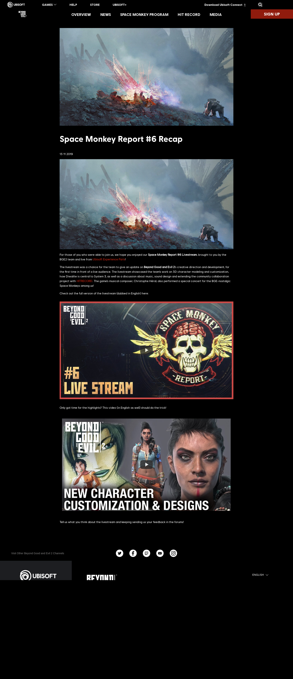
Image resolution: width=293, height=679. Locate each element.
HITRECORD (84, 281)
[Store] (38, 596)
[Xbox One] (153, 637)
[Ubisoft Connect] (38, 605)
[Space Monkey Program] (144, 14)
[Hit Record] (189, 14)
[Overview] (81, 14)
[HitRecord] (202, 627)
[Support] (38, 633)
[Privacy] (38, 649)
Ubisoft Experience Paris (109, 259)
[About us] (38, 615)
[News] (105, 14)
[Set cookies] (20, 664)
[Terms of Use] (38, 654)
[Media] (216, 14)
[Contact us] (38, 643)
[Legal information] (38, 659)
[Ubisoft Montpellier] (105, 630)
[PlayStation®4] (153, 627)
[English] (260, 574)
